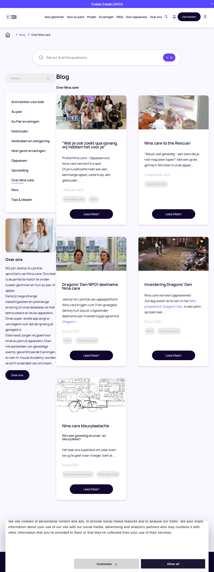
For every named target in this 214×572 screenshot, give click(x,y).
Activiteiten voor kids (27, 102)
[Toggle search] (165, 17)
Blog (22, 35)
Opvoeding (19, 170)
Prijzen (90, 17)
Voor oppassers (135, 17)
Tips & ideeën (21, 200)
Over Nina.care (22, 180)
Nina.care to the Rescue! (167, 143)
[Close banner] (211, 4)
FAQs (118, 17)
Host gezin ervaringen (28, 151)
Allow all (177, 564)
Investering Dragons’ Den (168, 284)
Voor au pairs (74, 17)
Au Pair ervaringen (25, 121)
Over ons (155, 17)
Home (9, 34)
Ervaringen (105, 17)
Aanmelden (188, 17)
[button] (173, 16)
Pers (14, 190)
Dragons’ (69, 322)
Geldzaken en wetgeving (30, 141)
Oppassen (19, 161)
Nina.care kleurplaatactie (85, 426)
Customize (107, 564)
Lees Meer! (91, 214)
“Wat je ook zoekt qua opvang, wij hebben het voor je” (90, 145)
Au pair (16, 112)
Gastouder (19, 131)
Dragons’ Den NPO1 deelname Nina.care (90, 286)
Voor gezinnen (53, 17)
